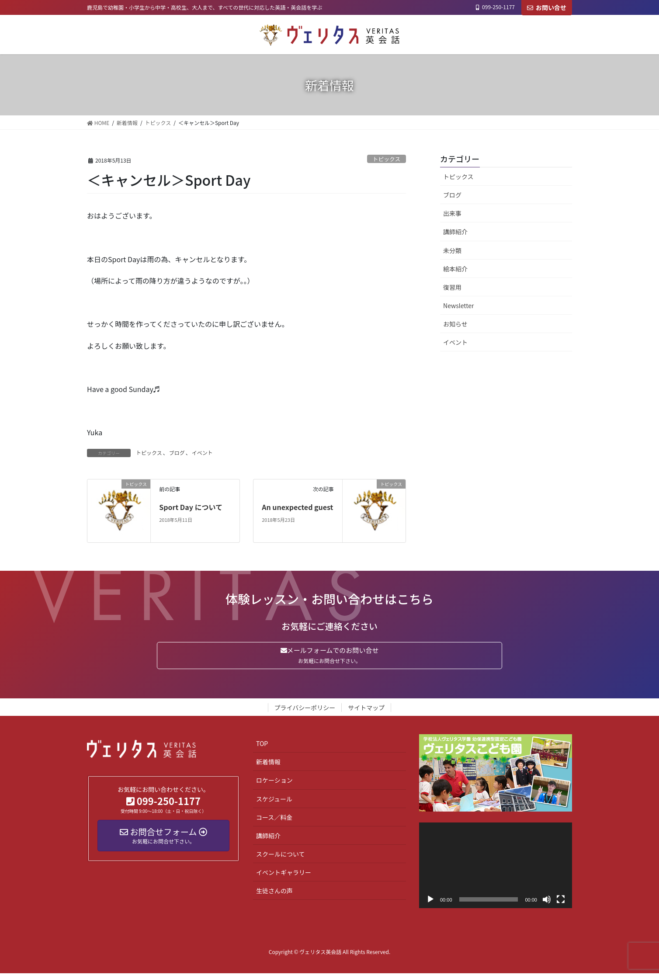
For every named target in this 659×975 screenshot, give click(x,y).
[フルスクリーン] (560, 901)
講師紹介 (455, 231)
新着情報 (268, 763)
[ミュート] (546, 901)
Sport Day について (190, 507)
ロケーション (274, 781)
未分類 (452, 250)
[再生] (430, 901)
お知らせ (455, 323)
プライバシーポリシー (305, 709)
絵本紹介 (455, 268)
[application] (495, 867)
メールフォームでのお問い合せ (329, 656)
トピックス (387, 159)
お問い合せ (546, 7)
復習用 (452, 287)
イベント (202, 452)
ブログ (177, 452)
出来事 (452, 213)
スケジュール (274, 800)
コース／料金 (274, 818)
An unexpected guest (297, 507)
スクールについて (280, 855)
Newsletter (458, 305)
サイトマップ (366, 709)
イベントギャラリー (283, 874)
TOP (262, 745)
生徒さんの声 (274, 892)
